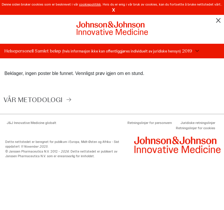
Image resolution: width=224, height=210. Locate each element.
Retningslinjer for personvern (149, 122)
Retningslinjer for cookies (195, 128)
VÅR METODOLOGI (33, 99)
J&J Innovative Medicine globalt (31, 122)
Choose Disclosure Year (196, 51)
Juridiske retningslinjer (198, 122)
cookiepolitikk (90, 4)
